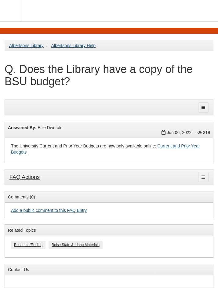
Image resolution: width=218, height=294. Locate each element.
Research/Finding (28, 245)
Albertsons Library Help (73, 45)
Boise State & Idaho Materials (76, 245)
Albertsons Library (26, 45)
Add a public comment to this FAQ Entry (49, 210)
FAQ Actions (24, 177)
